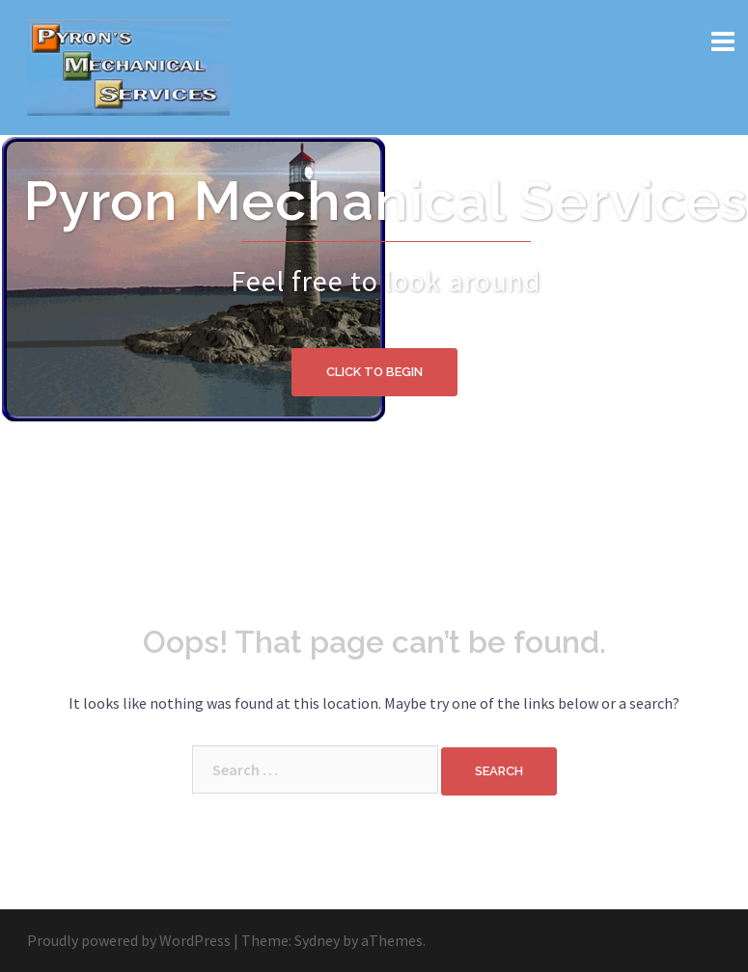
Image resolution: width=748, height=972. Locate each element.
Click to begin (374, 371)
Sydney (317, 940)
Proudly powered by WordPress (129, 940)
